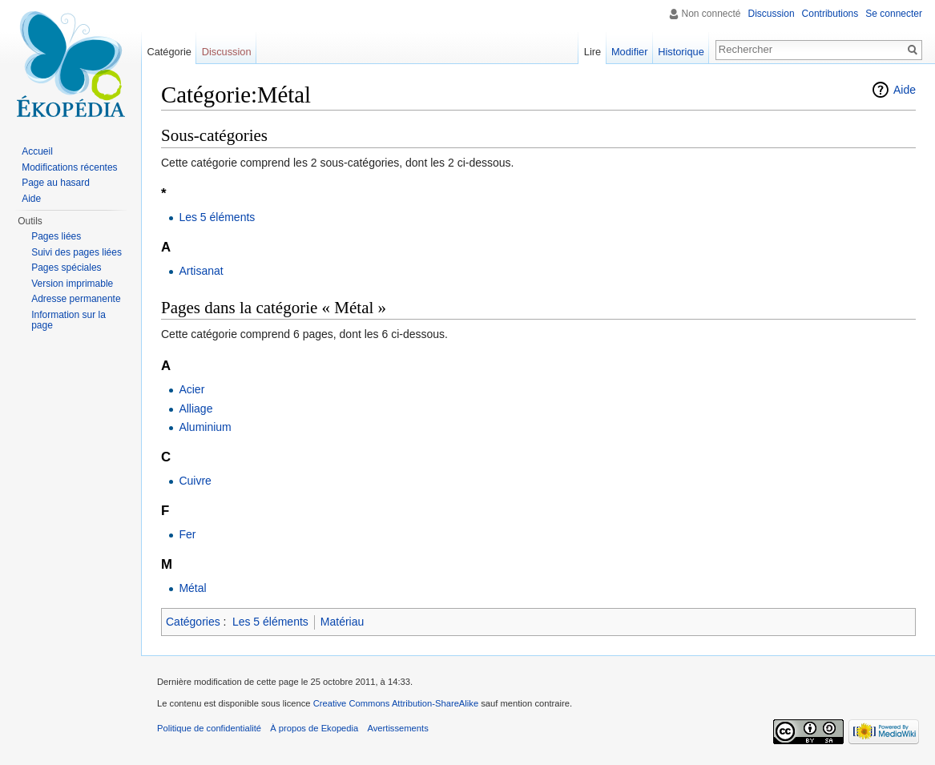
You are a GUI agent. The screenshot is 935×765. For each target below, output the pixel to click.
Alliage (195, 408)
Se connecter (893, 13)
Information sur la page (68, 320)
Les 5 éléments (217, 217)
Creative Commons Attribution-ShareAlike (395, 703)
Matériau (342, 621)
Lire (592, 52)
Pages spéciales (66, 267)
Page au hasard (56, 182)
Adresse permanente (75, 298)
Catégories (193, 621)
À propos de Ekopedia (314, 728)
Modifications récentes (69, 167)
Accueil (37, 151)
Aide (904, 89)
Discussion (771, 13)
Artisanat (201, 270)
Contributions (830, 13)
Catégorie (169, 52)
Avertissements (397, 728)
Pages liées (56, 236)
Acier (191, 389)
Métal (192, 588)
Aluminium (205, 427)
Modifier (629, 52)
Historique (681, 52)
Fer (187, 534)
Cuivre (195, 480)
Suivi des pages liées (76, 252)
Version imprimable (72, 283)
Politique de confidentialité (209, 728)
